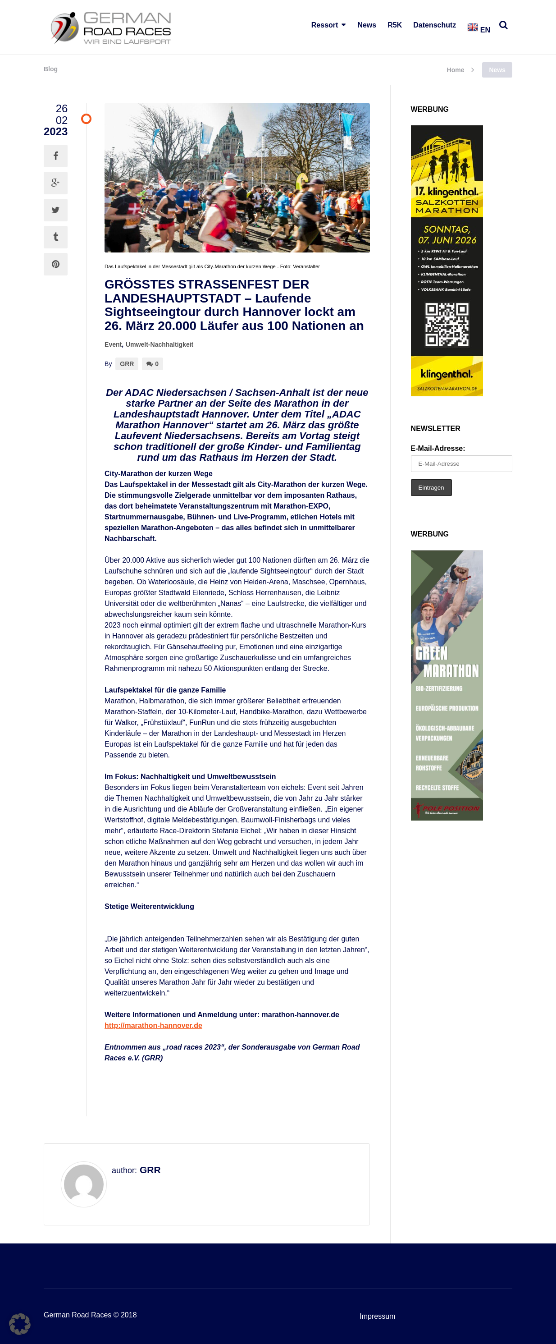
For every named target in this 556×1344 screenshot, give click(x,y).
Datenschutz (434, 25)
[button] (20, 1324)
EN (478, 30)
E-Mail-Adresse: (438, 448)
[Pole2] (447, 818)
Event (113, 344)
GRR (127, 363)
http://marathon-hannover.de (153, 1025)
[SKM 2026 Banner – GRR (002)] (447, 394)
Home (456, 69)
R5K (394, 25)
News (366, 25)
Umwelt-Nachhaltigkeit (159, 344)
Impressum (377, 1316)
